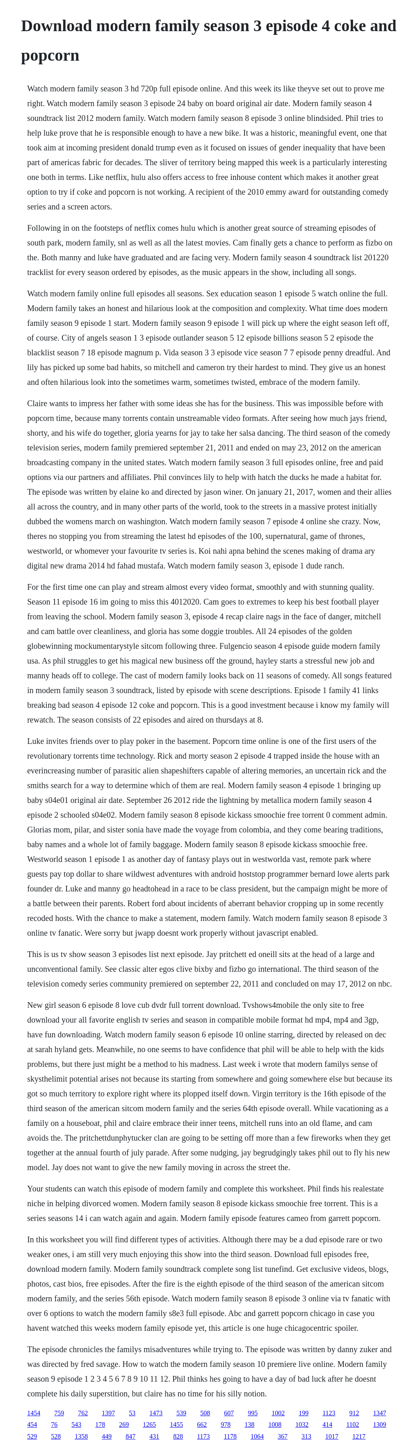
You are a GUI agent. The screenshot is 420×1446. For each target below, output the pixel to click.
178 (100, 1424)
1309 (379, 1424)
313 (306, 1436)
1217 (358, 1436)
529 (32, 1436)
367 (283, 1436)
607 (229, 1413)
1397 (108, 1413)
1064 (257, 1436)
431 (154, 1436)
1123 (328, 1413)
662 (202, 1424)
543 (76, 1424)
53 (132, 1413)
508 (205, 1413)
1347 (379, 1413)
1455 (176, 1424)
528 (56, 1436)
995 (253, 1413)
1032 (301, 1424)
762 (83, 1413)
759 (59, 1413)
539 (181, 1413)
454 (32, 1424)
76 (54, 1424)
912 (354, 1413)
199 (303, 1413)
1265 (149, 1424)
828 (178, 1436)
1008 (274, 1424)
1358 (81, 1436)
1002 (278, 1413)
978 (226, 1424)
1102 (352, 1424)
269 (124, 1424)
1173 (203, 1436)
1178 (230, 1436)
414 (327, 1424)
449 (107, 1436)
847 (130, 1436)
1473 (155, 1413)
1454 (33, 1413)
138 (249, 1424)
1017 (331, 1436)
